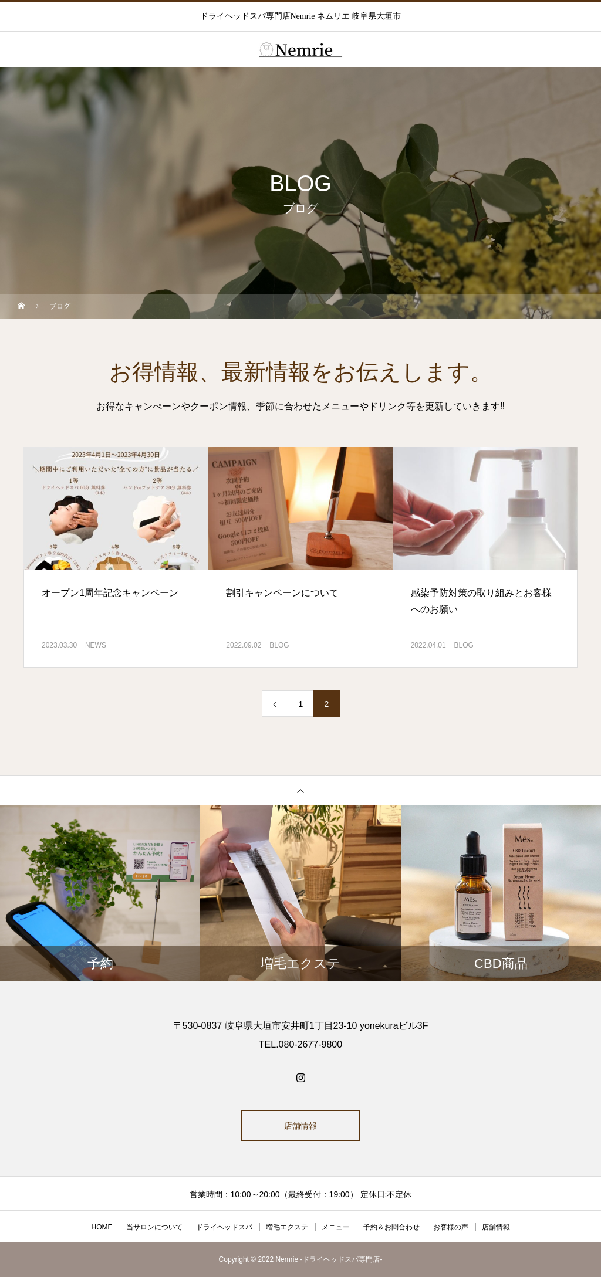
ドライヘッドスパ (224, 1227)
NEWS (95, 645)
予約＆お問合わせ (391, 1227)
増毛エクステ (287, 1227)
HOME (102, 1227)
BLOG (279, 645)
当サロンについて (154, 1227)
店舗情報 (300, 1125)
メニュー (336, 1227)
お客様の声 (450, 1227)
